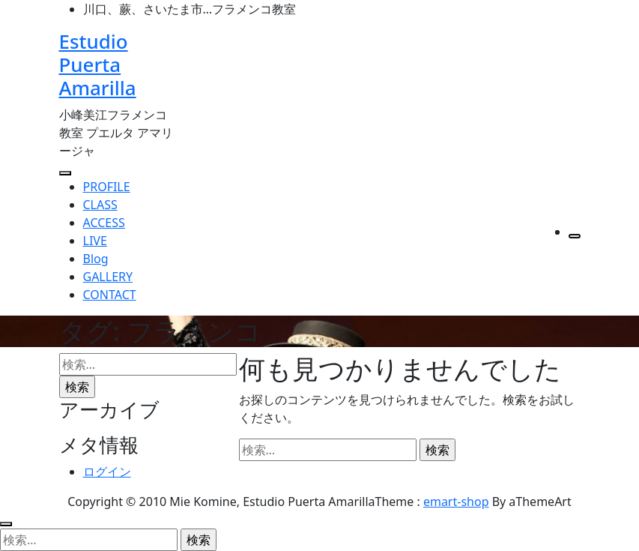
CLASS (100, 204)
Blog (96, 258)
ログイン (107, 471)
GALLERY (108, 276)
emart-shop (456, 501)
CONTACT (109, 294)
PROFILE (106, 186)
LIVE (95, 240)
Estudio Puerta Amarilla (97, 64)
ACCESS (104, 222)
